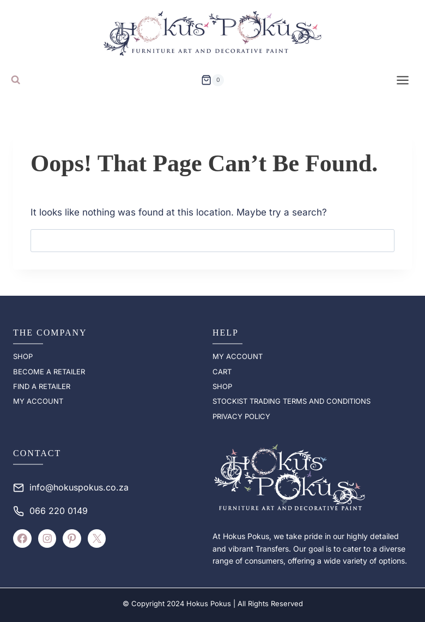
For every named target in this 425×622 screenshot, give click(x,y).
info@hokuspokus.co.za (79, 487)
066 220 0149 (58, 510)
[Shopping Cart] (212, 80)
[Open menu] (402, 80)
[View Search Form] (16, 80)
